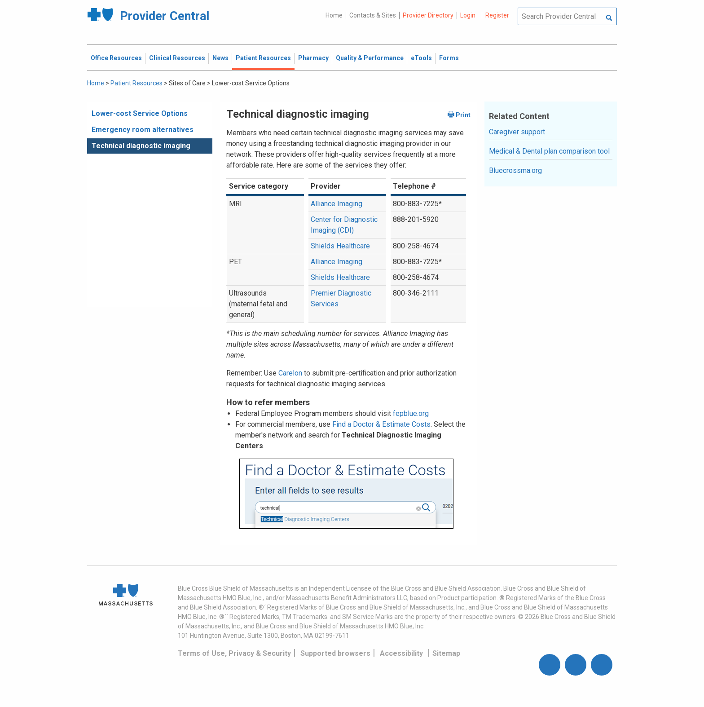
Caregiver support (517, 132)
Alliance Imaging (336, 203)
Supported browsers (335, 653)
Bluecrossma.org (515, 170)
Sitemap (446, 653)
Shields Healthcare (340, 246)
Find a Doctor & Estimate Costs (381, 424)
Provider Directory (428, 15)
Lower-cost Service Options (140, 113)
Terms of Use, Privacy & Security (234, 653)
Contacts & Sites (372, 15)
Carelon (290, 373)
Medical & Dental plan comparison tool (549, 151)
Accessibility (401, 653)
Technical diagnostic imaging (141, 145)
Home (334, 15)
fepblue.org (411, 413)
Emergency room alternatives (143, 129)
